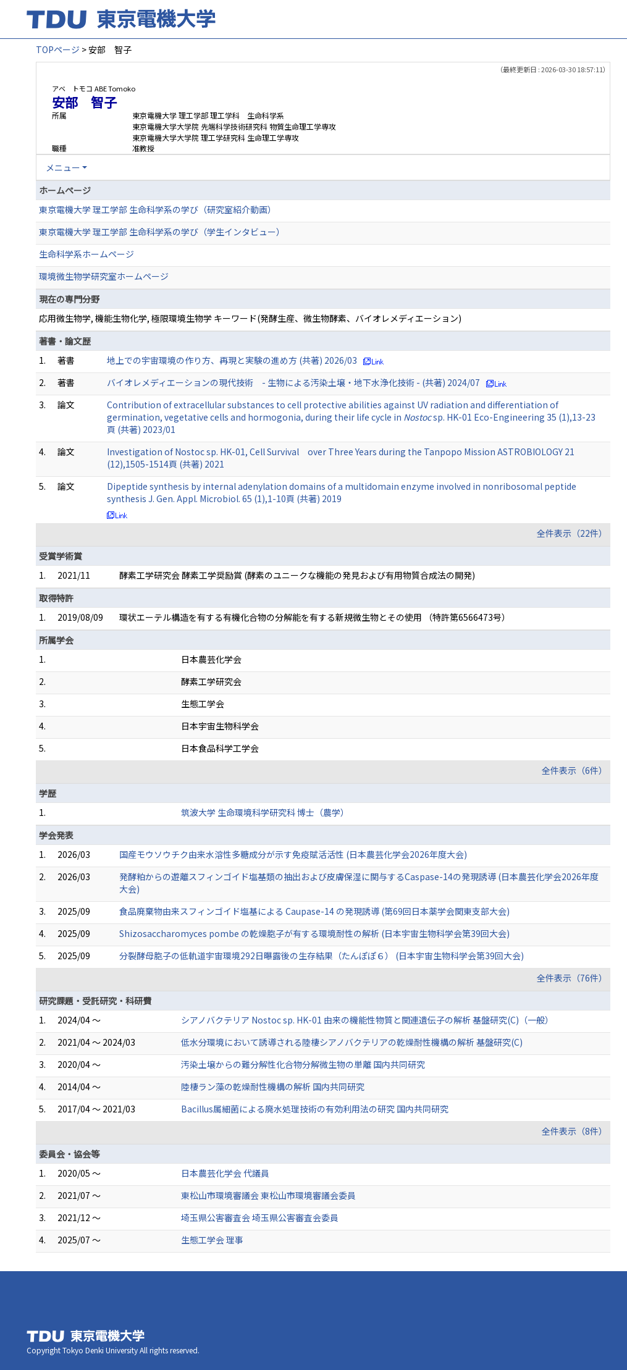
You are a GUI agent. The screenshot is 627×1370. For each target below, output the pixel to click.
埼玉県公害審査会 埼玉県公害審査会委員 (260, 1217)
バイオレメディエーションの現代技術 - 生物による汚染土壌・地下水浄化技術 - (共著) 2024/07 (293, 382)
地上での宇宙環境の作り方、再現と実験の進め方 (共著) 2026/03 (232, 360)
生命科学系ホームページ (86, 254)
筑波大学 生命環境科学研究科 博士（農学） (265, 812)
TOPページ (58, 49)
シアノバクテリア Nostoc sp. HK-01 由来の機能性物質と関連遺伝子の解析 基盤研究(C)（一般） (367, 1020)
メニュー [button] (63, 167)
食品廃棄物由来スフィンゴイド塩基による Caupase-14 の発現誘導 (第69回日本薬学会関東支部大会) (314, 911)
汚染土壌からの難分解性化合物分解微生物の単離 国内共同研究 (303, 1064)
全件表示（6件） (574, 770)
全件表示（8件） (574, 1131)
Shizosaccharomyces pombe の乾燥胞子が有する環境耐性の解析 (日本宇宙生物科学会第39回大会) (314, 933)
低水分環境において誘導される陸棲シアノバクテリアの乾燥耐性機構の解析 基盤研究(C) (352, 1042)
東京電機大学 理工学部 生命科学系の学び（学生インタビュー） (162, 231)
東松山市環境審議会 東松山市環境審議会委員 (268, 1195)
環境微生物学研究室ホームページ (104, 276)
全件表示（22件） (572, 533)
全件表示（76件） (572, 978)
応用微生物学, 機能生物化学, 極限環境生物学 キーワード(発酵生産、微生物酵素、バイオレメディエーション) (250, 318)
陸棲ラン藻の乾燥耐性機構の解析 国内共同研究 (272, 1086)
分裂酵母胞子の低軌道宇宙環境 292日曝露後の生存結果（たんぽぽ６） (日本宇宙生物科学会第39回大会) (321, 955)
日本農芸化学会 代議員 (225, 1173)
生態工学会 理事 (212, 1239)
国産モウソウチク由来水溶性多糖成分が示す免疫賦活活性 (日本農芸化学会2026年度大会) (293, 854)
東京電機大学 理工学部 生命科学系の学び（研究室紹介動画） (157, 209)
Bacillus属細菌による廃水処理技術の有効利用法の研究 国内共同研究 (314, 1109)
